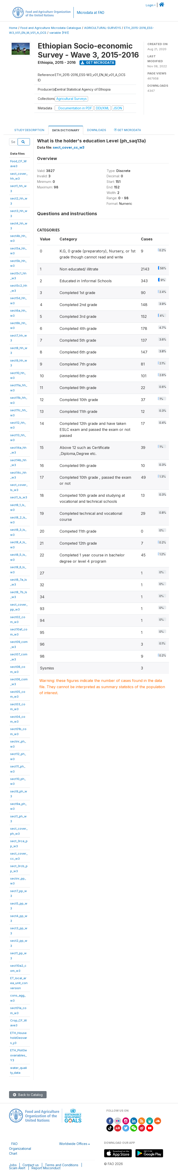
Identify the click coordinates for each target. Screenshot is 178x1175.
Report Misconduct (46, 1168)
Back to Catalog (28, 1095)
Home (13, 28)
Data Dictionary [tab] (65, 130)
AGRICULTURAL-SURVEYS (102, 28)
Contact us (30, 1165)
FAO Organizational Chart (20, 1148)
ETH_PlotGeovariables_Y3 (18, 1055)
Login (149, 5)
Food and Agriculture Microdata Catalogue (50, 28)
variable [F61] (59, 32)
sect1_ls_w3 (18, 497)
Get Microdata (97, 62)
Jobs (13, 1165)
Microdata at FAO (90, 12)
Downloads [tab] (96, 130)
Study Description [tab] (29, 130)
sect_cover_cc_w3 (68, 147)
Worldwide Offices (73, 1144)
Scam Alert (17, 1168)
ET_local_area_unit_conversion (19, 983)
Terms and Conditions (61, 1165)
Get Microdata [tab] (127, 130)
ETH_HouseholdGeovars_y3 (18, 1038)
